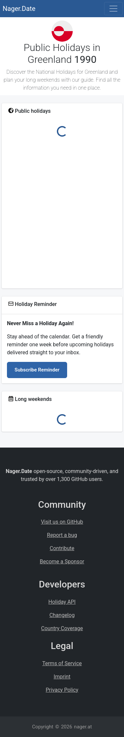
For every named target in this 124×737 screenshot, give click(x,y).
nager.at (83, 727)
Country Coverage (62, 628)
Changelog (61, 615)
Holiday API (61, 602)
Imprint (62, 676)
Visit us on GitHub (62, 522)
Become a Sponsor (62, 561)
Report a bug (62, 535)
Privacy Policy (62, 690)
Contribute (62, 548)
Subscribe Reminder (37, 370)
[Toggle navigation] (113, 8)
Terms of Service (62, 663)
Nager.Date (19, 9)
